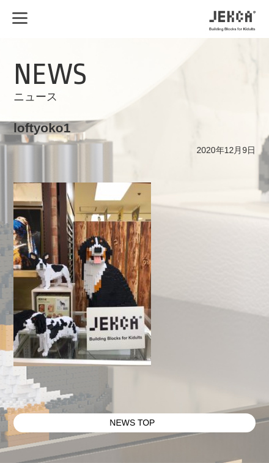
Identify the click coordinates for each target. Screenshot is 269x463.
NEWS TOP (132, 422)
